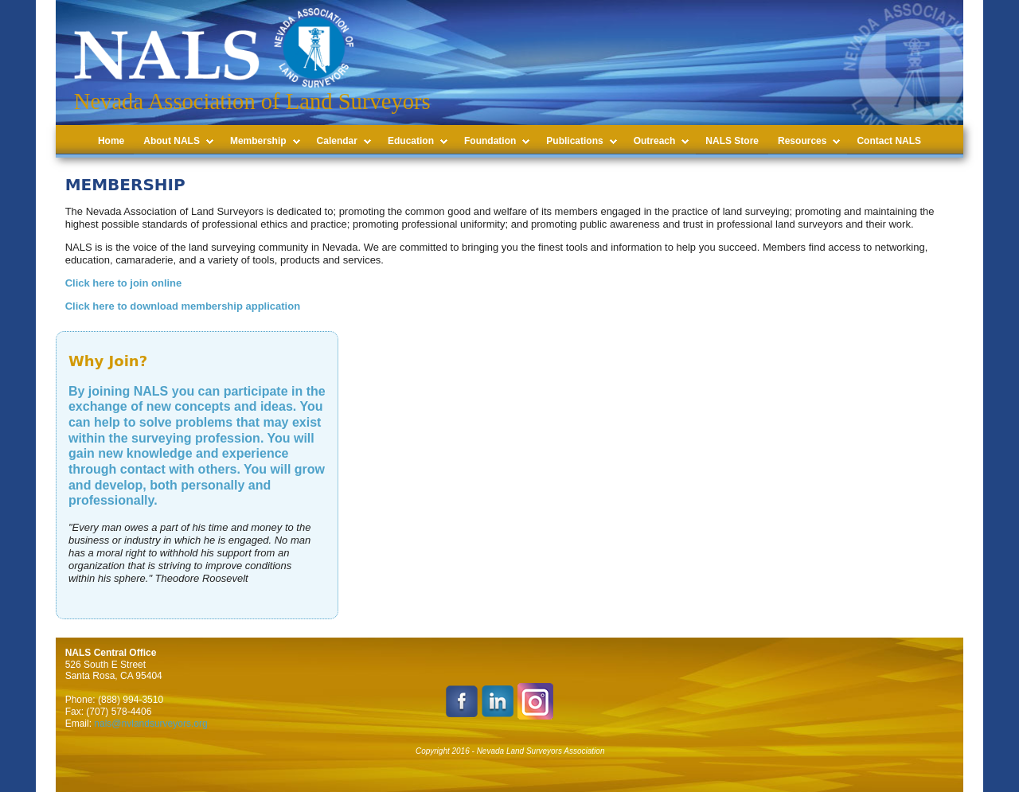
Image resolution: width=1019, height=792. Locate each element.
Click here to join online (123, 283)
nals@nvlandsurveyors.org (150, 723)
